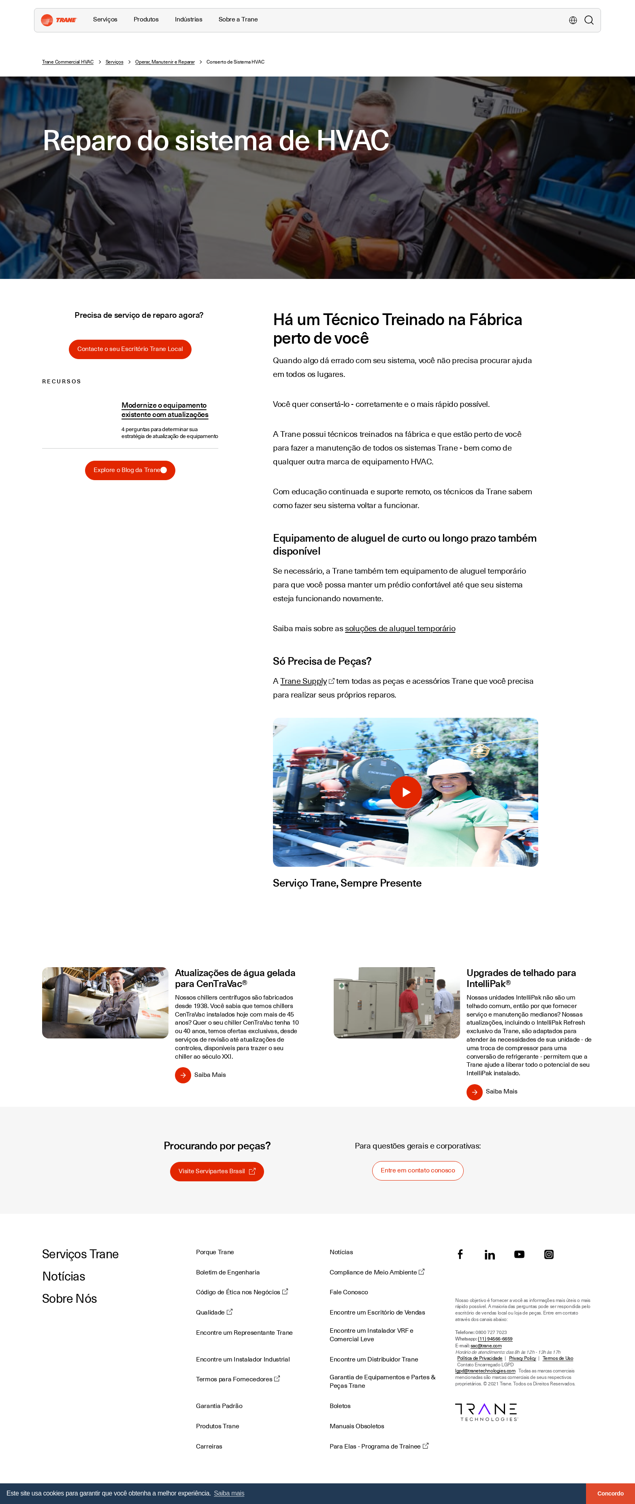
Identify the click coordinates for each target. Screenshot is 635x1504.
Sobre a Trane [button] (238, 19)
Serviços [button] (105, 19)
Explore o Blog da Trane (130, 470)
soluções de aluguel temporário (400, 628)
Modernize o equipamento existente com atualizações (165, 409)
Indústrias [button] (188, 19)
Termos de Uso (558, 1358)
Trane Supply (303, 681)
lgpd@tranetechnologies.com (485, 1371)
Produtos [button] (146, 19)
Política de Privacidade (480, 1358)
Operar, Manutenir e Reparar (165, 62)
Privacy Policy (522, 1358)
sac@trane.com (486, 1346)
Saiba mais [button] (229, 1493)
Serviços (115, 62)
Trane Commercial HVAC (68, 62)
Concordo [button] (610, 1493)
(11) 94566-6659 (495, 1339)
